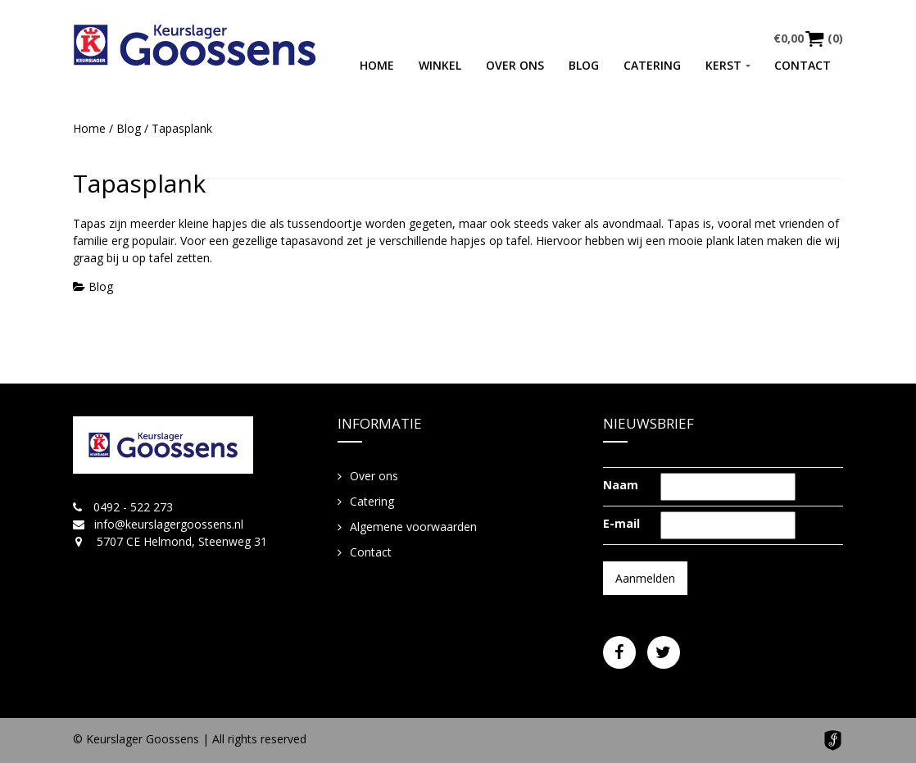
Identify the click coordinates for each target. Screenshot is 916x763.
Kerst (723, 65)
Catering (652, 65)
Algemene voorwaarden (413, 526)
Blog (584, 65)
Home (377, 65)
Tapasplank (139, 183)
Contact (802, 65)
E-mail (621, 523)
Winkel (440, 65)
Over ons (515, 65)
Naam (620, 485)
